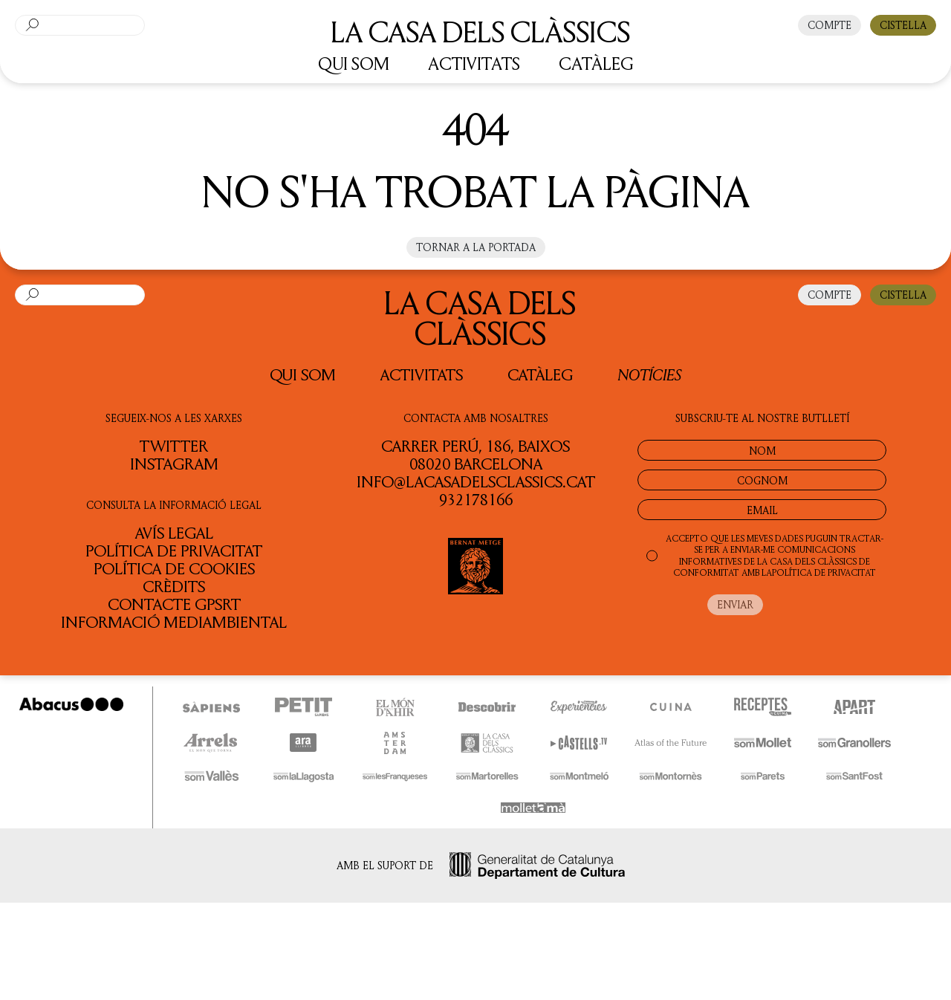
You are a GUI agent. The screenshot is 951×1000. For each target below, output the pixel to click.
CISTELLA (903, 25)
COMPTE (829, 25)
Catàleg (540, 374)
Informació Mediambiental (174, 622)
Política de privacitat (173, 550)
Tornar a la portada (476, 247)
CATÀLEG (596, 63)
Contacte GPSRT (174, 604)
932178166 (476, 499)
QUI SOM (353, 63)
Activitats (421, 374)
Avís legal (174, 533)
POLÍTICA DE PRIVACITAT (824, 572)
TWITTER (174, 446)
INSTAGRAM (174, 463)
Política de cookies (174, 568)
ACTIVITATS (474, 63)
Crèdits (174, 586)
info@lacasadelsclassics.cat (476, 481)
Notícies (649, 374)
